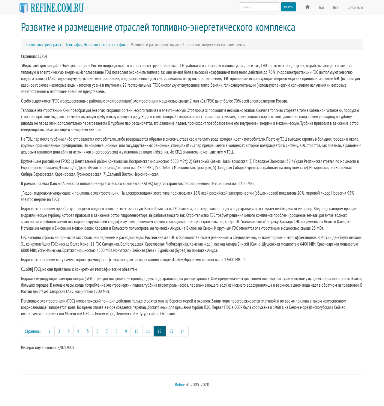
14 (183, 331)
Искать (288, 6)
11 (148, 331)
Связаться (355, 7)
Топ (321, 7)
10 (136, 331)
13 (171, 331)
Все (335, 7)
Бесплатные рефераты (43, 44)
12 (162, 331)
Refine (180, 384)
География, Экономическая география (95, 44)
